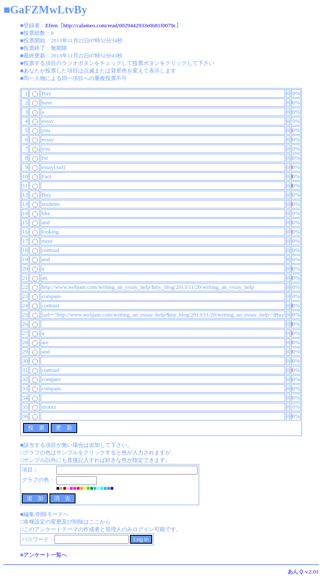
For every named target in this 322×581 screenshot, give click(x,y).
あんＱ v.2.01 (303, 571)
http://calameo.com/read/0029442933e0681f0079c (119, 25)
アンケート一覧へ (45, 555)
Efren (51, 25)
